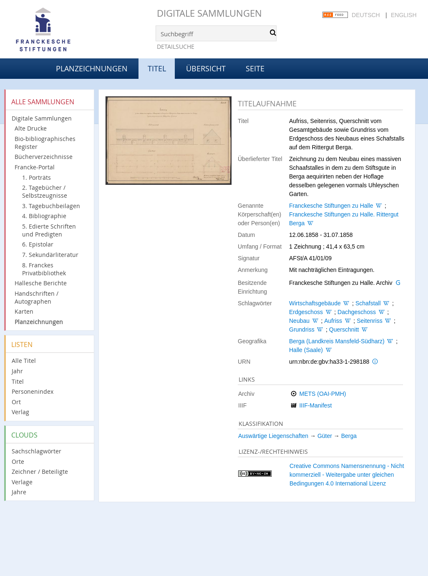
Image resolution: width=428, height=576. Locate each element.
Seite (255, 68)
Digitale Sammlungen (209, 13)
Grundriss (302, 329)
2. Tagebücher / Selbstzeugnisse (44, 191)
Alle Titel (24, 361)
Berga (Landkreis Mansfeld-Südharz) (337, 341)
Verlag (20, 412)
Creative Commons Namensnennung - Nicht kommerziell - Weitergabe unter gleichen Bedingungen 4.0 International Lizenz (347, 475)
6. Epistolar (37, 244)
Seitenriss (369, 320)
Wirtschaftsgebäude (315, 303)
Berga (349, 436)
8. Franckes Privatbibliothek (44, 269)
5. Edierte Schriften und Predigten (49, 230)
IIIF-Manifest (315, 405)
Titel (18, 381)
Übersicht (206, 68)
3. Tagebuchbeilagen (51, 206)
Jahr (17, 371)
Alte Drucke (31, 128)
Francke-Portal (35, 167)
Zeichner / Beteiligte (40, 471)
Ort (16, 402)
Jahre (19, 492)
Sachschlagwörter (36, 451)
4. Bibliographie (44, 216)
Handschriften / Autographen (36, 297)
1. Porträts (36, 177)
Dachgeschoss (356, 312)
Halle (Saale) (306, 350)
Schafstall (368, 303)
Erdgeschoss (306, 312)
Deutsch (366, 15)
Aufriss (333, 320)
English (403, 15)
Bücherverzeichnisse (44, 157)
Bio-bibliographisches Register (45, 143)
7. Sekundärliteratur (50, 255)
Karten (24, 311)
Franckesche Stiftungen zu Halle (331, 205)
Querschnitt (344, 329)
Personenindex (32, 391)
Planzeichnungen (92, 68)
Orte (18, 461)
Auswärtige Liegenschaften (273, 436)
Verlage (22, 482)
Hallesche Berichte (41, 283)
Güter (324, 436)
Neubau (299, 320)
